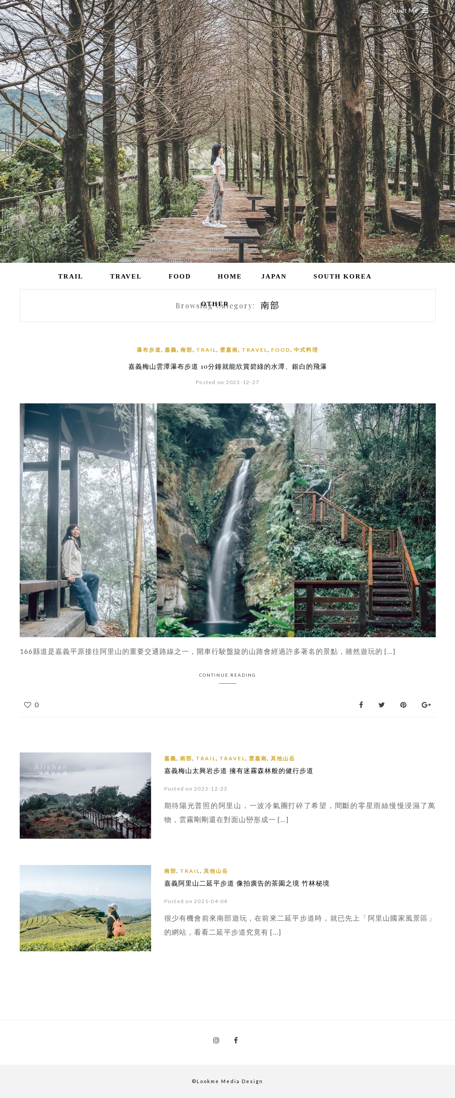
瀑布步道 (149, 349)
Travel (126, 276)
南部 (186, 349)
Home (230, 276)
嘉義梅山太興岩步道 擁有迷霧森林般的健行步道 (239, 770)
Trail (71, 276)
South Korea (343, 276)
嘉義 (171, 349)
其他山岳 (283, 758)
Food (180, 276)
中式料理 (306, 349)
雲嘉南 (229, 349)
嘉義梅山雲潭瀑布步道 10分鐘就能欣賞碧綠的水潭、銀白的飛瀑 (227, 366)
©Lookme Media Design (227, 1081)
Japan (274, 276)
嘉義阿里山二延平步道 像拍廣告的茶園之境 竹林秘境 (247, 883)
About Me (408, 10)
